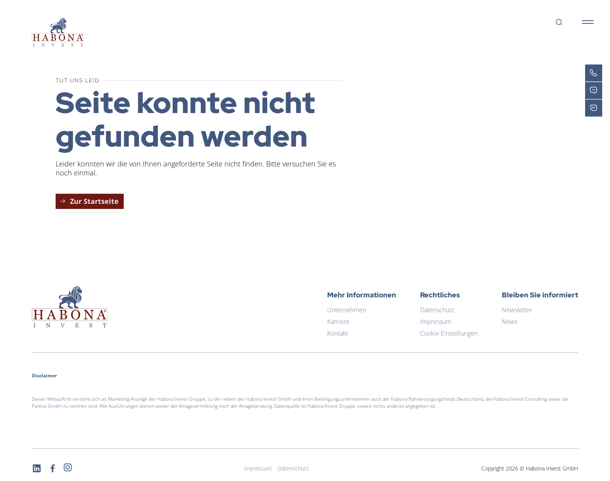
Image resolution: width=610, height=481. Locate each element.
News (509, 321)
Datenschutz (437, 310)
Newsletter (517, 310)
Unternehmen (346, 310)
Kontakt (337, 333)
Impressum (435, 321)
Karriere (338, 321)
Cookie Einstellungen (449, 333)
